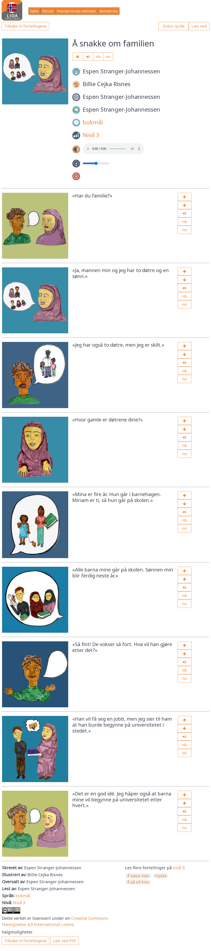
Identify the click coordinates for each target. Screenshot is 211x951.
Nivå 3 (91, 135)
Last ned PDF (64, 940)
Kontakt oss (109, 11)
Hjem (34, 11)
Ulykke (161, 875)
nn (108, 56)
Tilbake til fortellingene (25, 26)
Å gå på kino (138, 882)
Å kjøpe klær (138, 875)
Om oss (48, 11)
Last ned (199, 26)
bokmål (93, 122)
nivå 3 (178, 867)
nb (98, 56)
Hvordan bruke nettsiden (76, 11)
